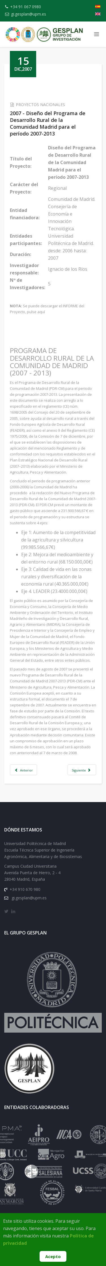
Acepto (53, 1256)
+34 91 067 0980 (25, 6)
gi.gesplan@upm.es (28, 14)
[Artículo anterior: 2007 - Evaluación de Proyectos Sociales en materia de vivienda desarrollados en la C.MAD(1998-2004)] (23, 769)
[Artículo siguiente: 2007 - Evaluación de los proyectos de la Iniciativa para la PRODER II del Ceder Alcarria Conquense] (82, 769)
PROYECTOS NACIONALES (40, 104)
